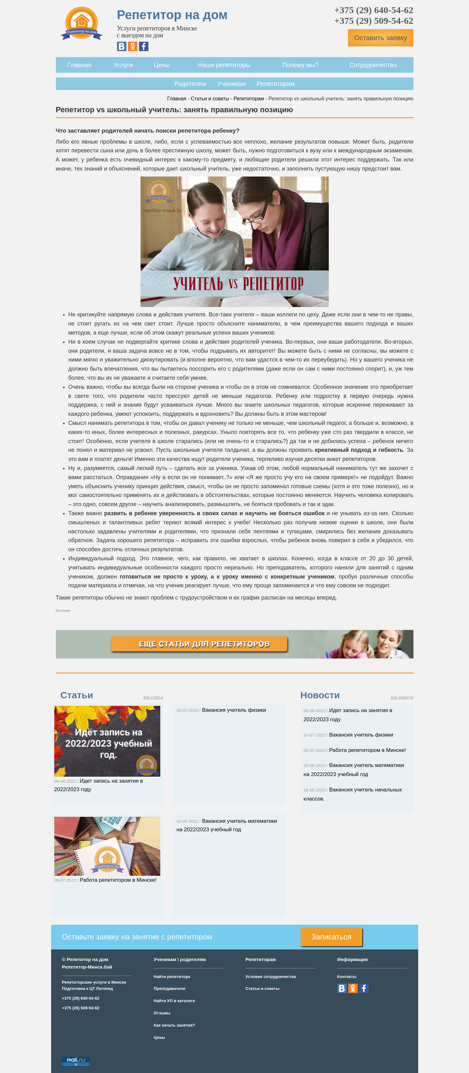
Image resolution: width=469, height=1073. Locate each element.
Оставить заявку (380, 38)
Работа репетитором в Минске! (355, 750)
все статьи (153, 697)
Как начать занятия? (174, 1025)
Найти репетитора (172, 976)
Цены (162, 64)
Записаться (332, 937)
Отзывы (162, 1013)
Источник (63, 610)
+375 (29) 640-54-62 (373, 10)
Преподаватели (169, 988)
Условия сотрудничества (271, 976)
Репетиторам (276, 83)
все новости (402, 697)
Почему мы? (300, 64)
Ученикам (231, 83)
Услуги (123, 64)
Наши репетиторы (224, 64)
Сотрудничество (373, 64)
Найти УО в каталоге (174, 1000)
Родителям (190, 83)
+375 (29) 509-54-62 (373, 20)
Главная (79, 64)
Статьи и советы (210, 98)
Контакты (346, 976)
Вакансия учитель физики (221, 710)
